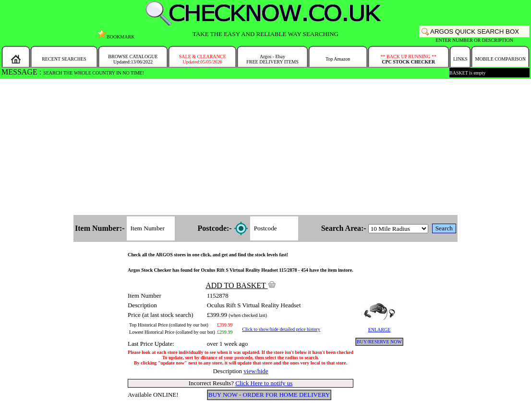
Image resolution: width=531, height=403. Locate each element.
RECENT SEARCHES (64, 59)
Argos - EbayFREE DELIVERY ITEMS (272, 59)
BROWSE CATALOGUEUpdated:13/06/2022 (132, 59)
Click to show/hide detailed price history (281, 329)
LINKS (460, 59)
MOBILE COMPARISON (500, 59)
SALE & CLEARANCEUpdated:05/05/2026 (202, 59)
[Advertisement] (265, 147)
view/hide (255, 371)
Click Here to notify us (263, 383)
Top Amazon (338, 59)
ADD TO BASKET (240, 285)
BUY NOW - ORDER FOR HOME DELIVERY (269, 394)
